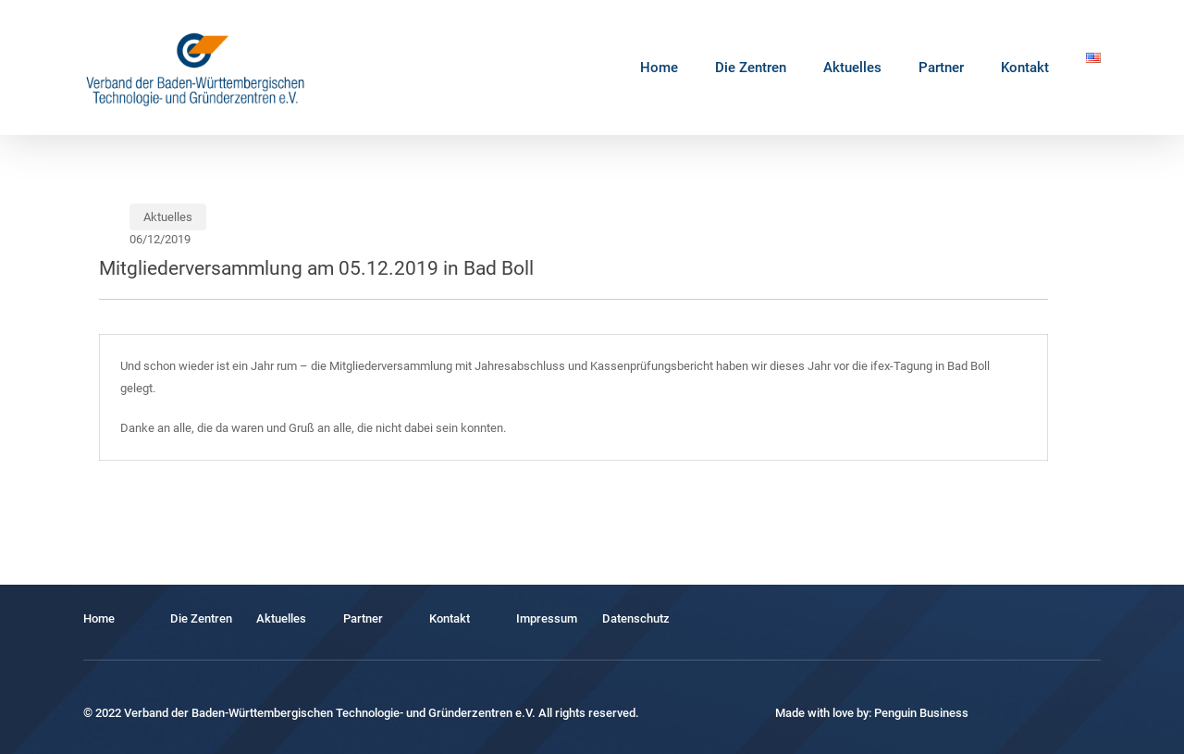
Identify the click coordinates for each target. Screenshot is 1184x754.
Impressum (546, 618)
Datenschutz (636, 618)
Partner (363, 618)
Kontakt (449, 618)
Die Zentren (201, 618)
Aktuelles (167, 217)
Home (99, 618)
